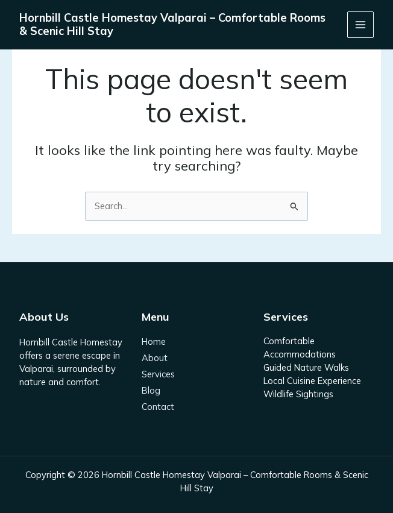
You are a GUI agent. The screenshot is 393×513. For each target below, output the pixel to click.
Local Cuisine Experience (312, 380)
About (155, 358)
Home (154, 342)
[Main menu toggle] (360, 24)
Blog (151, 391)
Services (158, 374)
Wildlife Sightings (298, 394)
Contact (158, 406)
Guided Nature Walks (306, 367)
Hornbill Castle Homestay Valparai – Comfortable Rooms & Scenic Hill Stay (172, 24)
